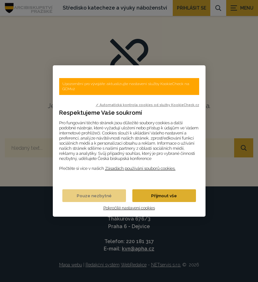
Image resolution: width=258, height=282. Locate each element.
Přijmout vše (164, 195)
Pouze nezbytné (94, 195)
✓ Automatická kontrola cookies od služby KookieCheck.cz (147, 105)
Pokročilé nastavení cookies (129, 207)
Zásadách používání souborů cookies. (140, 168)
